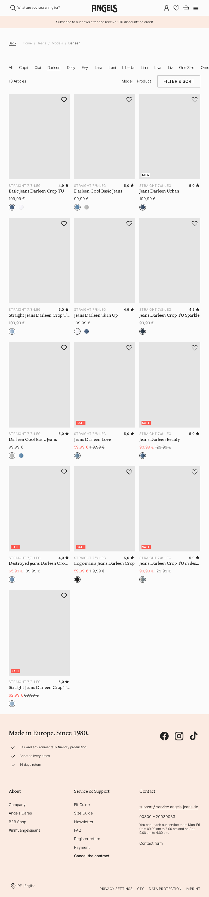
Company (17, 805)
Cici (38, 67)
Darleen (74, 43)
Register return (87, 839)
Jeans (41, 43)
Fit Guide (82, 805)
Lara (98, 67)
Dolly (71, 67)
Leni (112, 67)
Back (12, 43)
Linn (144, 67)
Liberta (128, 67)
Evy (85, 67)
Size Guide (83, 813)
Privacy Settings (116, 888)
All (11, 67)
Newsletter (83, 822)
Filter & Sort (179, 81)
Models (57, 43)
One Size (186, 67)
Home (27, 43)
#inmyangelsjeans (24, 830)
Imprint (193, 888)
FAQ (77, 830)
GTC (141, 888)
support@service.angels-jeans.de (168, 806)
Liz (170, 67)
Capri (23, 67)
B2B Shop (17, 822)
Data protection (165, 888)
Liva (157, 67)
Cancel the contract (91, 856)
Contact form (151, 843)
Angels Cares (20, 813)
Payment (82, 847)
